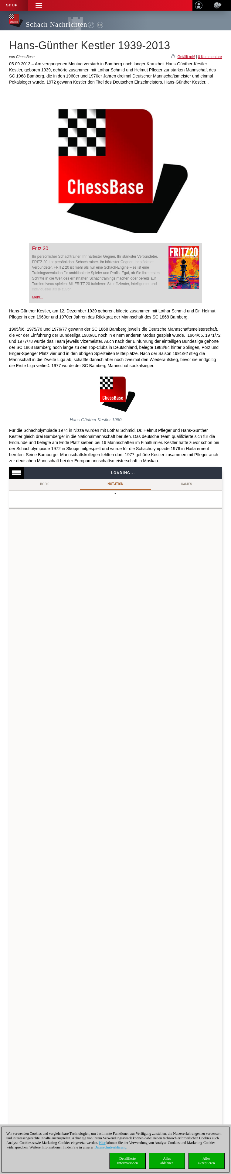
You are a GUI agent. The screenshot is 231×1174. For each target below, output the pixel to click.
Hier (102, 1143)
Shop (12, 5)
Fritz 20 (40, 248)
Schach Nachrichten (56, 24)
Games (186, 484)
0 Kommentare (210, 57)
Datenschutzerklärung (110, 1147)
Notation (115, 484)
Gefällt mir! (186, 57)
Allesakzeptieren (206, 1160)
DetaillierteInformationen (127, 1160)
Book (44, 484)
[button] (38, 5)
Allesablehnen (166, 1160)
